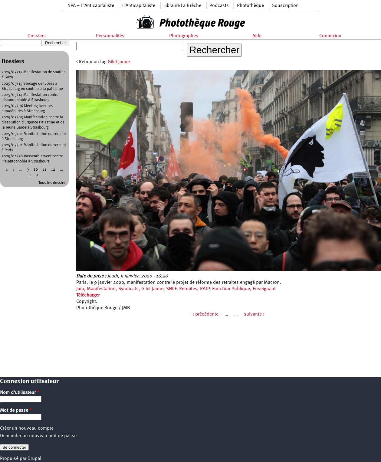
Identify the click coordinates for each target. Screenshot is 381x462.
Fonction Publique (231, 289)
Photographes (183, 36)
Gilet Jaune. (119, 62)
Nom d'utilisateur (19, 392)
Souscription (285, 5)
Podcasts (219, 5)
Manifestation (101, 289)
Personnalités (110, 36)
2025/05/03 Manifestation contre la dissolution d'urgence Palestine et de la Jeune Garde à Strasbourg (33, 122)
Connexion (330, 36)
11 (44, 170)
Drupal (34, 458)
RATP (204, 289)
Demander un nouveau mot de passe (38, 436)
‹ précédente (205, 314)
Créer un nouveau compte (27, 428)
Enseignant (264, 289)
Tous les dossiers (52, 183)
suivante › (254, 314)
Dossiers (37, 36)
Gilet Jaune (152, 289)
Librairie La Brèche (182, 5)
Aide (256, 36)
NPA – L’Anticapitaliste (90, 5)
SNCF (171, 289)
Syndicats (128, 289)
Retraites (188, 289)
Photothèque (250, 5)
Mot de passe (16, 410)
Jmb (80, 289)
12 (53, 170)
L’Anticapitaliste (138, 5)
